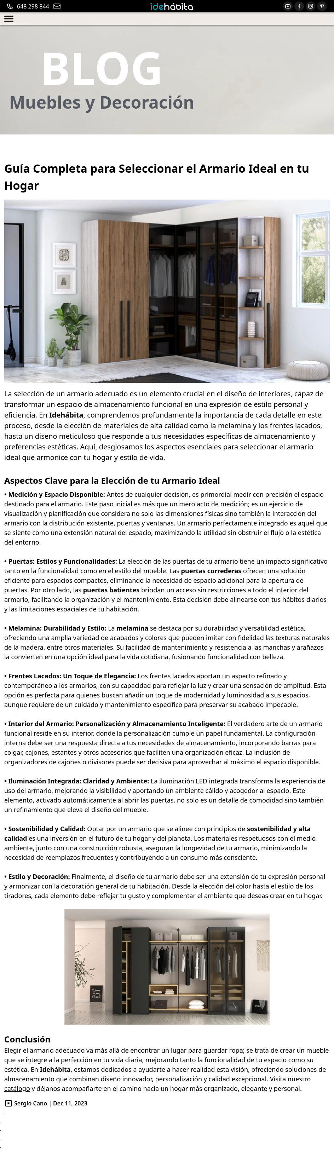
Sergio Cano (30, 1103)
